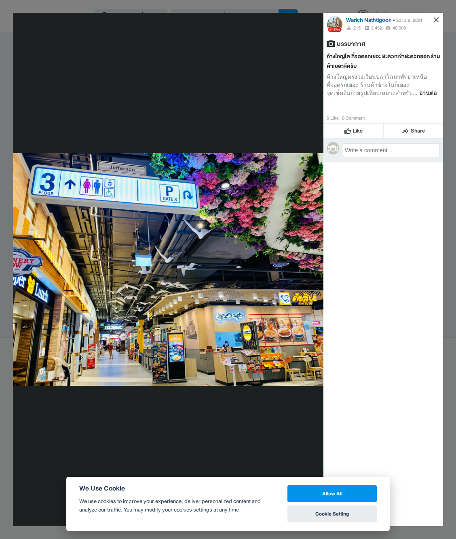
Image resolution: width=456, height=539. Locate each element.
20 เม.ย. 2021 (409, 20)
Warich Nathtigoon (369, 20)
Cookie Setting (332, 514)
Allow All (332, 493)
